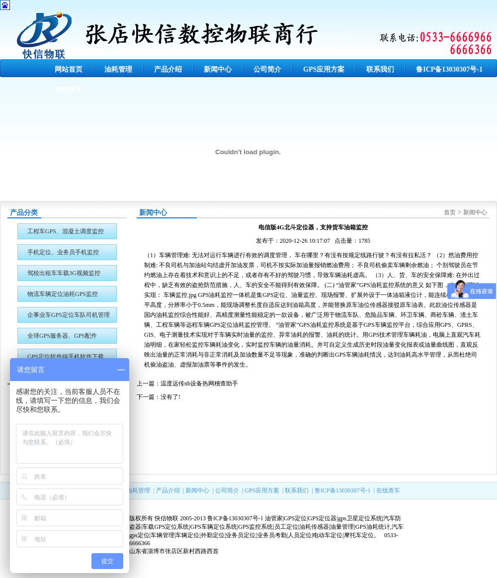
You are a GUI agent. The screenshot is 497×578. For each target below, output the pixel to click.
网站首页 (69, 69)
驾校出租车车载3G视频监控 (63, 273)
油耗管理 (118, 69)
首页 (450, 212)
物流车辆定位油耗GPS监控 (62, 293)
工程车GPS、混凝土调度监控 (65, 231)
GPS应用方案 (323, 69)
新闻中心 (218, 69)
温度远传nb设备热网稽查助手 (199, 383)
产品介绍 (168, 69)
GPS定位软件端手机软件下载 (65, 356)
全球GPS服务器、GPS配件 (62, 335)
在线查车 (69, 89)
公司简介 (267, 69)
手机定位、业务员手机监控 (63, 252)
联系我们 (380, 69)
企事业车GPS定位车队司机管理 (68, 314)
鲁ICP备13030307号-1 (449, 69)
